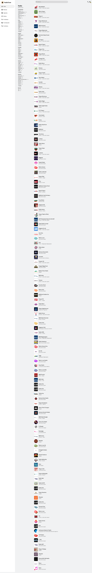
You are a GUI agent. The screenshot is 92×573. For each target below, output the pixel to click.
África (19, 16)
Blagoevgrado (20, 38)
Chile (19, 27)
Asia (19, 14)
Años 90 (19, 80)
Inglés (19, 63)
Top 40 (19, 82)
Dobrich (19, 42)
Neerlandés (20, 68)
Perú (19, 28)
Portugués (20, 64)
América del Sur (21, 13)
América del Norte (21, 12)
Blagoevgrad (20, 53)
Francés (19, 65)
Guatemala (20, 29)
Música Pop (20, 75)
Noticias (4, 9)
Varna (19, 39)
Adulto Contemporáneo (22, 79)
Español (19, 62)
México (19, 25)
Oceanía (19, 18)
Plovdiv (19, 36)
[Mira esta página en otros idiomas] (88, 1)
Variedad (19, 78)
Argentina (20, 26)
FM (18, 89)
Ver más (20, 31)
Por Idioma (4, 26)
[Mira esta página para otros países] (90, 1)
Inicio (3, 6)
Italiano (19, 69)
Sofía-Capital (20, 35)
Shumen (19, 43)
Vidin (19, 41)
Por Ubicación (5, 22)
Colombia (20, 24)
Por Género (4, 19)
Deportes (4, 13)
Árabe (19, 70)
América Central (21, 15)
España (19, 22)
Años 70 (19, 84)
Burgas (19, 37)
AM (18, 90)
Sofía (19, 48)
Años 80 (19, 77)
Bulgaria (19, 21)
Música (4, 16)
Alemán (19, 67)
